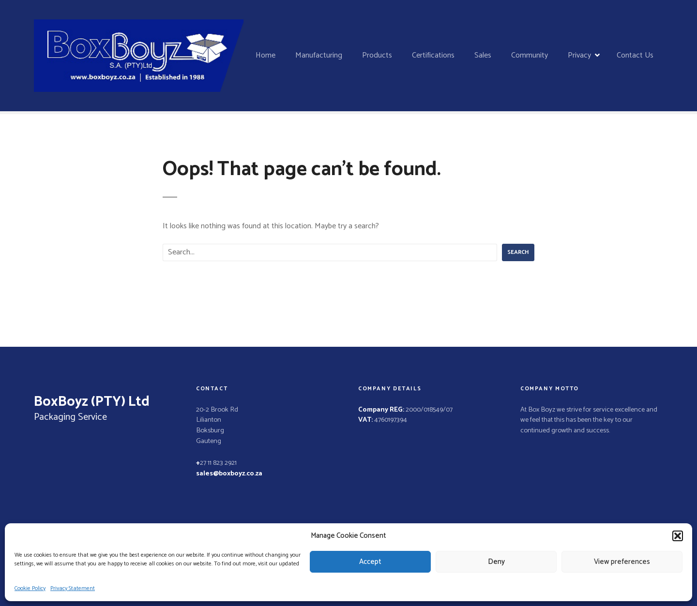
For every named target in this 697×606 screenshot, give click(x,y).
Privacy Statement (72, 588)
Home (265, 55)
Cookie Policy (30, 588)
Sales (482, 55)
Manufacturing (318, 55)
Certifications (433, 55)
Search (518, 252)
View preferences (622, 562)
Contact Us (635, 55)
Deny (496, 562)
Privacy (579, 55)
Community (529, 55)
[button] (677, 536)
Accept (370, 562)
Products (377, 55)
